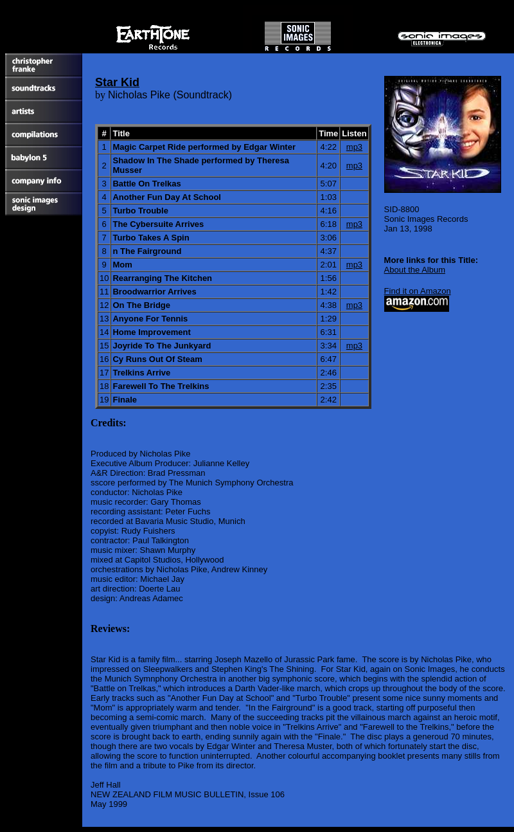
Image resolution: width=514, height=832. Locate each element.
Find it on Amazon (417, 291)
